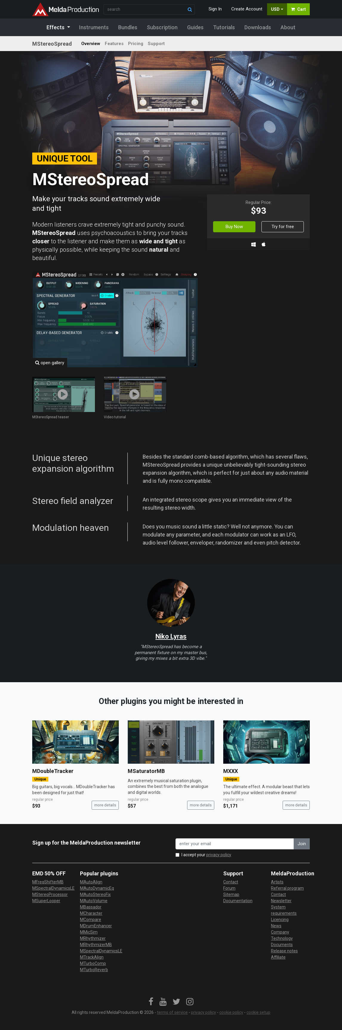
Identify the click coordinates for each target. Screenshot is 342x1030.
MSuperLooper (46, 900)
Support (156, 43)
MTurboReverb (94, 969)
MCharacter (91, 913)
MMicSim (89, 932)
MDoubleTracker (52, 771)
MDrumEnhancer (96, 925)
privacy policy (218, 854)
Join (302, 843)
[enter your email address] (234, 843)
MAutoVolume (93, 900)
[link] (151, 1001)
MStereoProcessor (50, 894)
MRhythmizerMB (96, 944)
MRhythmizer (93, 938)
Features (114, 43)
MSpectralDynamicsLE (53, 888)
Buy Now (234, 226)
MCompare (90, 919)
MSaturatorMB (146, 771)
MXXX (230, 771)
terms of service (172, 1012)
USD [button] (275, 9)
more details (105, 805)
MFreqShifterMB (48, 882)
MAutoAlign (91, 882)
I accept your (206, 854)
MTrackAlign (92, 957)
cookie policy (231, 1012)
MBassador (90, 907)
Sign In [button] (215, 9)
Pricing (135, 43)
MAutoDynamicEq (97, 888)
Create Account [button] (246, 9)
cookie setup (258, 1012)
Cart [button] (298, 9)
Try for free (283, 226)
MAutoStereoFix (95, 894)
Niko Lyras (171, 636)
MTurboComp (93, 963)
